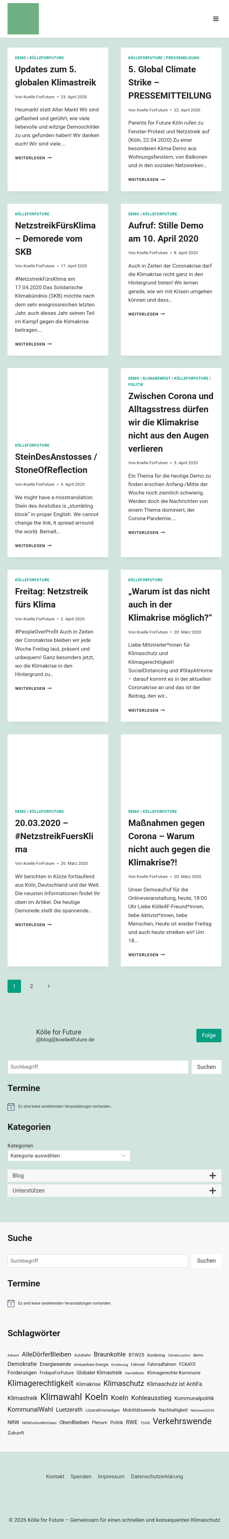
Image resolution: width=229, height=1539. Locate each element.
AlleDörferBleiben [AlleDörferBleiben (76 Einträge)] (47, 1354)
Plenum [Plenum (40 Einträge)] (99, 1422)
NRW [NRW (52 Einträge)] (13, 1422)
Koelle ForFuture (39, 96)
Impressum (111, 1476)
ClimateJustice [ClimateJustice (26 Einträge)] (179, 1355)
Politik (135, 384)
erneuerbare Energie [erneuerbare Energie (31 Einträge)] (91, 1364)
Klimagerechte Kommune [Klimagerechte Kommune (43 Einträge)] (173, 1373)
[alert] (114, 1107)
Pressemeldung (183, 58)
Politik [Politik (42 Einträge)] (116, 1422)
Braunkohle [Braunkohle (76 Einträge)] (110, 1354)
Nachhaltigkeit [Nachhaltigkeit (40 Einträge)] (173, 1410)
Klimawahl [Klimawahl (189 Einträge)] (61, 1397)
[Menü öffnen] (215, 18)
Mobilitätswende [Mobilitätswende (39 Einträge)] (139, 1410)
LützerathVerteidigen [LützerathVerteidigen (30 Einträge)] (102, 1410)
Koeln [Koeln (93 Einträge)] (119, 1397)
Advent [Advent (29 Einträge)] (13, 1355)
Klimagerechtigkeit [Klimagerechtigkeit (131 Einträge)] (40, 1383)
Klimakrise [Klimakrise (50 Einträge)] (88, 1384)
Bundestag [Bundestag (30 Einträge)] (156, 1355)
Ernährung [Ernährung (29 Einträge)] (119, 1364)
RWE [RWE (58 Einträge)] (132, 1422)
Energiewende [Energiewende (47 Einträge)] (55, 1364)
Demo (20, 58)
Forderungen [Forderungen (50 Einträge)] (22, 1373)
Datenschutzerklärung (157, 1476)
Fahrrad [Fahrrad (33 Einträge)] (137, 1364)
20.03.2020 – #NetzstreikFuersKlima (54, 836)
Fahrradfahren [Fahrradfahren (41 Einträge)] (161, 1364)
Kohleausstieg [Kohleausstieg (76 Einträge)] (151, 1398)
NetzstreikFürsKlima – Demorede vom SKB (55, 238)
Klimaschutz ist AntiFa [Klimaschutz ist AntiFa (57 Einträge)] (174, 1384)
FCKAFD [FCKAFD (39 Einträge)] (187, 1364)
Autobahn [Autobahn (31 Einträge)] (82, 1355)
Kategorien (20, 1145)
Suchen (206, 1067)
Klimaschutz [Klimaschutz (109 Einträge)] (124, 1383)
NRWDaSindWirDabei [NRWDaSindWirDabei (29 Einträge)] (39, 1423)
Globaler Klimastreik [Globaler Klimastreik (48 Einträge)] (99, 1373)
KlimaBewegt (157, 378)
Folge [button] (209, 1035)
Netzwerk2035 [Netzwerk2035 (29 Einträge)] (203, 1410)
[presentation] (58, 401)
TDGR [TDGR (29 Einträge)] (145, 1423)
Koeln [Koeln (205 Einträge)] (96, 1397)
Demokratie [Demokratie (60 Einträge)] (22, 1364)
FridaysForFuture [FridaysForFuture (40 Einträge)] (57, 1373)
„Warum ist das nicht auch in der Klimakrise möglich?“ (170, 604)
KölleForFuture (46, 58)
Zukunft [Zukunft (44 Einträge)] (16, 1433)
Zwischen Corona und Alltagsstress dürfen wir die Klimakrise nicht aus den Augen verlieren (171, 422)
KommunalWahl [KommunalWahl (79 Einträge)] (30, 1409)
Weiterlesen (33, 157)
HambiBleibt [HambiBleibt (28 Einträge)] (134, 1373)
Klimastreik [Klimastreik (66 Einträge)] (22, 1398)
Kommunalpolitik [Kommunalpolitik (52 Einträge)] (194, 1398)
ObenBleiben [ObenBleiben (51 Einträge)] (74, 1422)
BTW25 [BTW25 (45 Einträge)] (136, 1355)
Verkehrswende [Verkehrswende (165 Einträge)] (182, 1421)
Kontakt (55, 1476)
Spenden (81, 1476)
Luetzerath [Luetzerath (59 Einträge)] (69, 1409)
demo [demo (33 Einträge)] (198, 1355)
